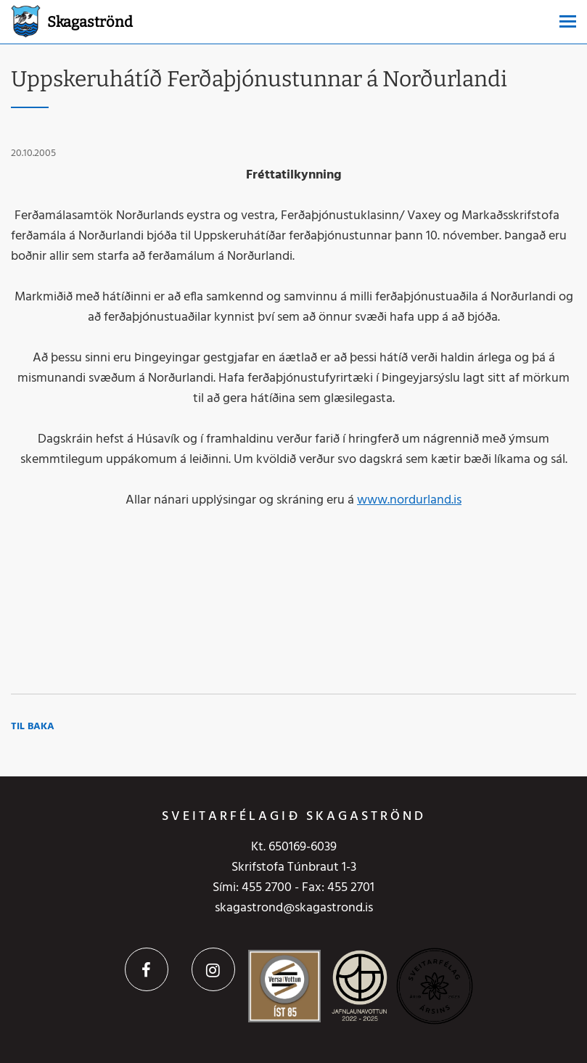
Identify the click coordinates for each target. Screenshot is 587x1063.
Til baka (32, 726)
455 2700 (267, 887)
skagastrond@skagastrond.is (294, 908)
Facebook (146, 969)
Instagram (213, 969)
